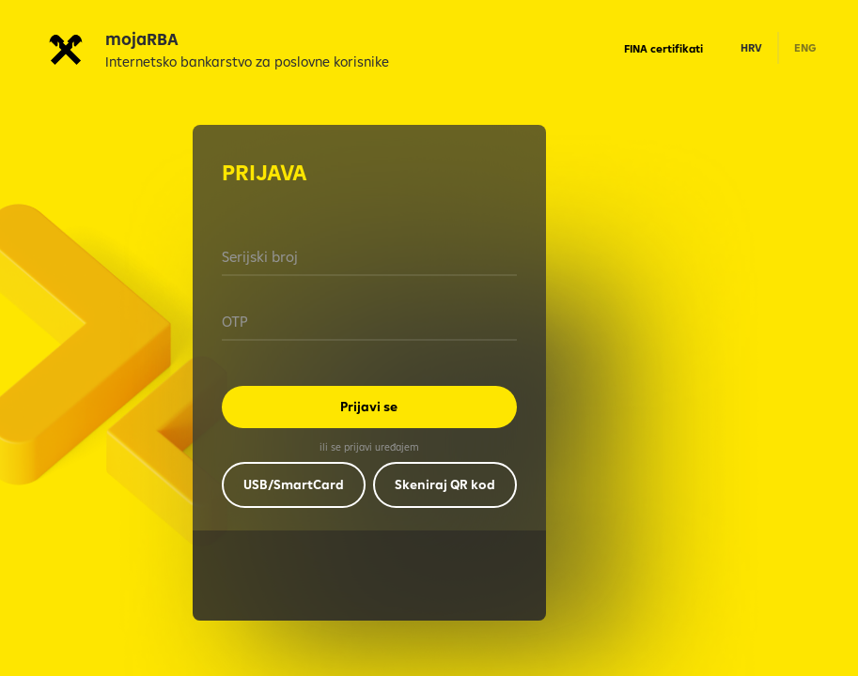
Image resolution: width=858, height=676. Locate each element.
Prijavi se (369, 406)
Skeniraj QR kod (445, 484)
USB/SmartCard (293, 484)
